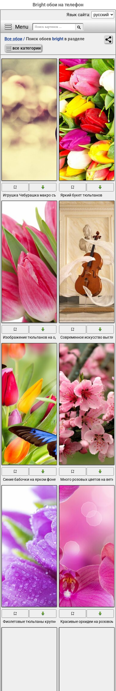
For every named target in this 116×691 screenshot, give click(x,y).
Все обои (13, 38)
